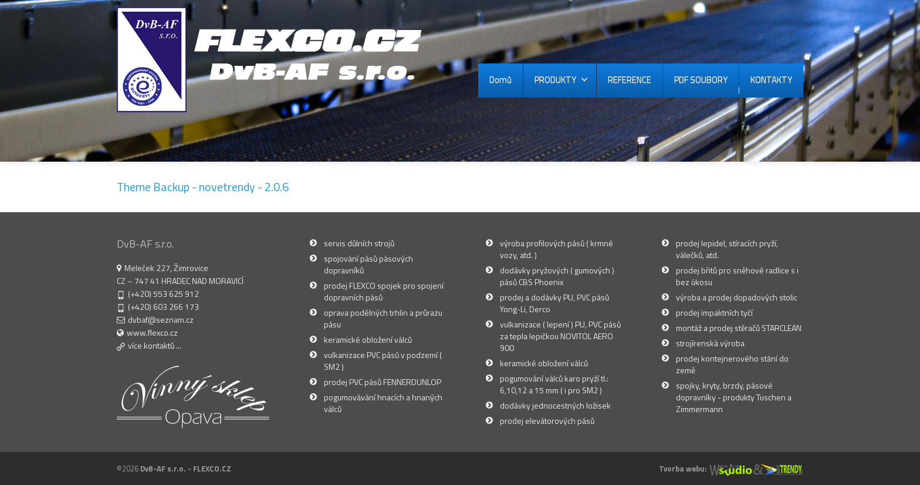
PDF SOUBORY (701, 79)
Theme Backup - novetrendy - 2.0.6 (203, 187)
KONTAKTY (771, 79)
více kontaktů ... (154, 345)
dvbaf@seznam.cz (161, 319)
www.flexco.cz (152, 332)
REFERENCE (629, 79)
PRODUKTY (561, 79)
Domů (500, 79)
